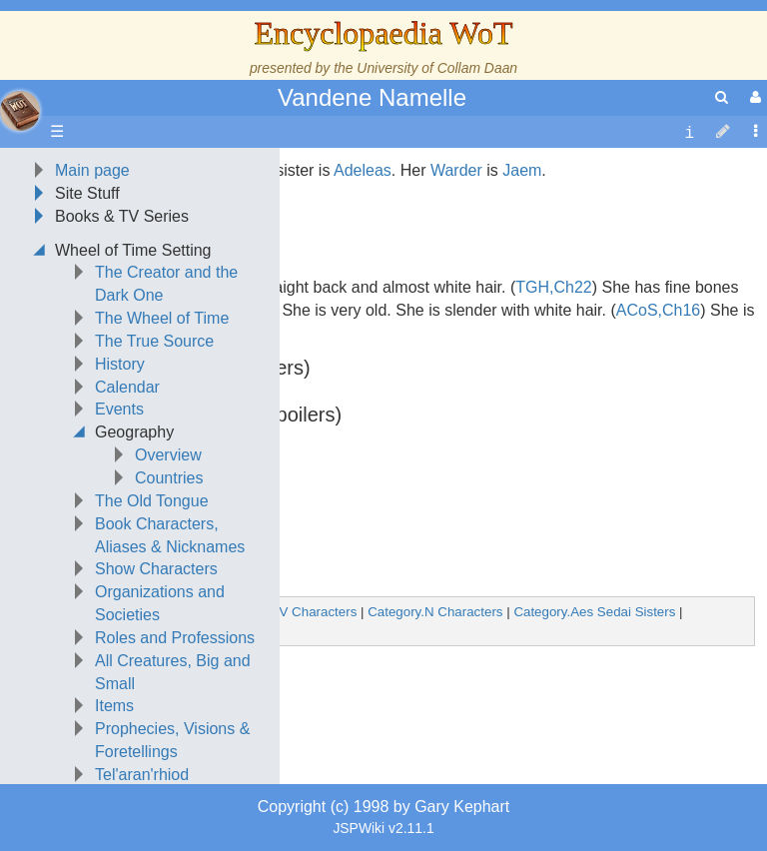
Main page (92, 170)
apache (20, 111)
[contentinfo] (689, 132)
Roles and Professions (175, 637)
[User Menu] (753, 97)
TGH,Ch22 (553, 287)
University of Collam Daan (437, 68)
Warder (456, 170)
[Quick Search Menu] (721, 97)
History (120, 364)
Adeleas (362, 170)
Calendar (127, 387)
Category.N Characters (435, 611)
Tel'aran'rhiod (142, 774)
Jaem (521, 170)
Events (119, 409)
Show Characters (156, 568)
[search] (721, 97)
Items (114, 705)
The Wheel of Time (162, 318)
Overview (168, 454)
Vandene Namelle (372, 97)
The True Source (154, 341)
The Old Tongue (152, 500)
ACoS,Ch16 (658, 310)
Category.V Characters (290, 611)
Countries (169, 477)
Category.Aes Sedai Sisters (594, 611)
